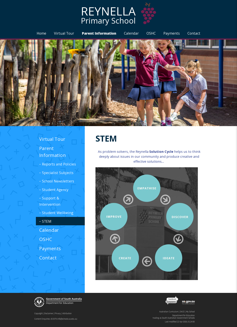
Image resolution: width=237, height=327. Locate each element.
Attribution (67, 313)
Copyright (38, 313)
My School (190, 311)
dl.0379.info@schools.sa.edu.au (64, 318)
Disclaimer (48, 313)
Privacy (58, 313)
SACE (182, 311)
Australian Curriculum (168, 311)
